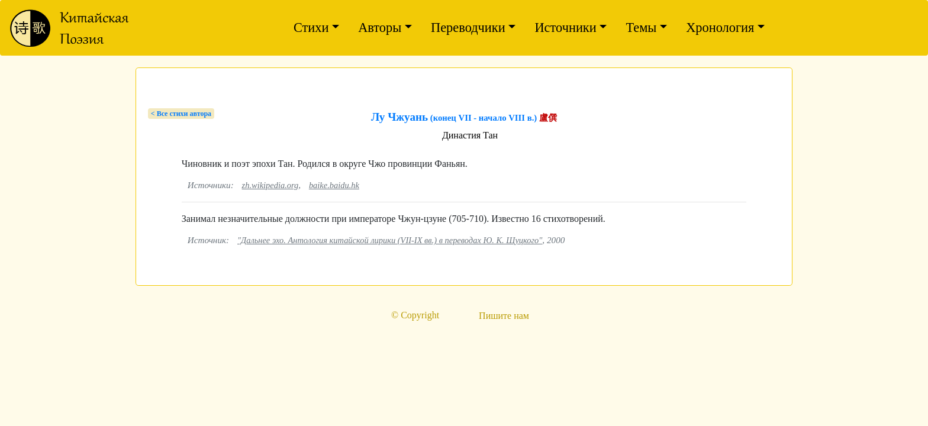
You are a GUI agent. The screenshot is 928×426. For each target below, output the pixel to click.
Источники (565, 27)
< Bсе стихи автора (181, 113)
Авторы (379, 27)
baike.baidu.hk (334, 185)
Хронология (720, 27)
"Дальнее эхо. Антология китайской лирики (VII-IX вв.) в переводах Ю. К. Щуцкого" (389, 240)
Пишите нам (504, 316)
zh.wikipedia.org (270, 185)
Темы (641, 27)
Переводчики (468, 27)
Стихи (311, 27)
